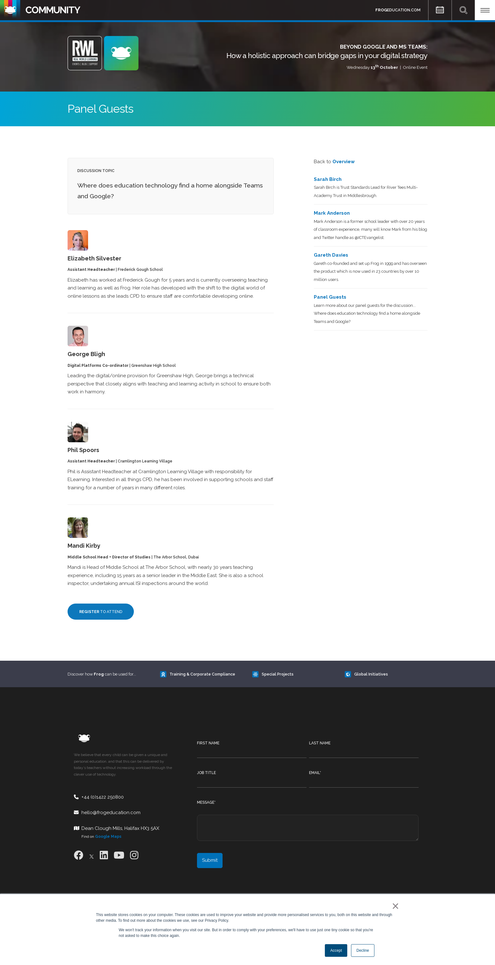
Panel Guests (330, 297)
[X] (91, 855)
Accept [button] (336, 950)
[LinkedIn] (104, 855)
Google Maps (108, 836)
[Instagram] (134, 855)
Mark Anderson (332, 213)
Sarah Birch (328, 179)
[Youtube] (119, 855)
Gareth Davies (331, 255)
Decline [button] (362, 950)
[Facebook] (78, 855)
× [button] (394, 906)
